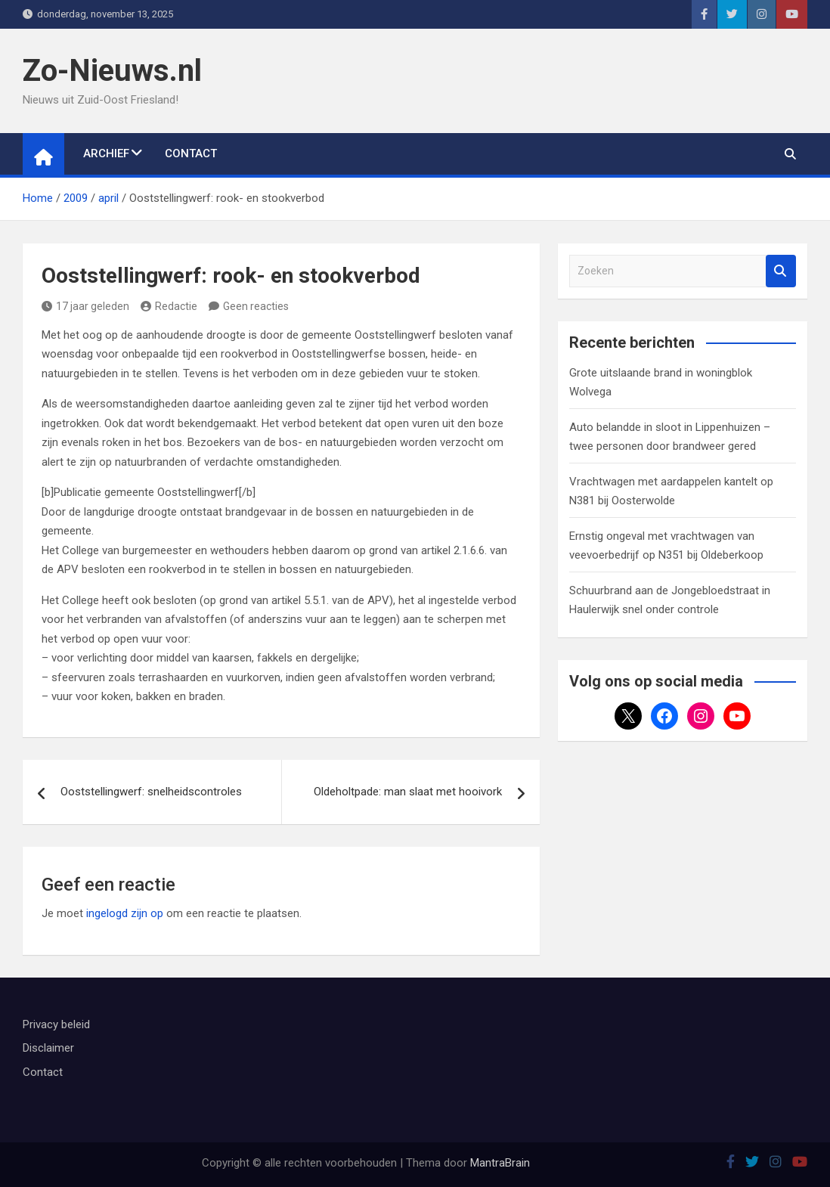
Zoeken (781, 271)
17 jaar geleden (85, 306)
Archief (106, 153)
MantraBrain (500, 1163)
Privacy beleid (56, 1024)
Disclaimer (48, 1048)
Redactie (169, 306)
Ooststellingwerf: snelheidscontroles (151, 791)
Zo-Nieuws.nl (112, 70)
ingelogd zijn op (124, 913)
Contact (191, 153)
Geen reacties (256, 306)
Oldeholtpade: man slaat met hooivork (408, 791)
